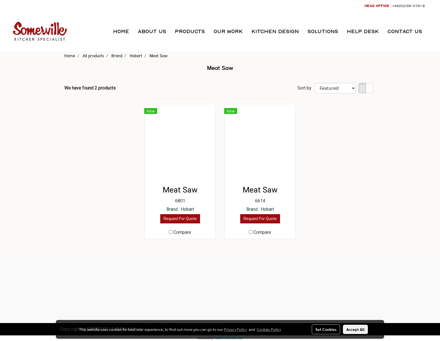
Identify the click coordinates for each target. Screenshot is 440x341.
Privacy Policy (235, 329)
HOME (121, 31)
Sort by (306, 88)
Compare (182, 232)
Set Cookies (325, 329)
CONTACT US (405, 31)
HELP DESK (363, 31)
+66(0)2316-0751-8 (408, 6)
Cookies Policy (269, 329)
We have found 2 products (90, 88)
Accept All (355, 329)
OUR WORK (228, 31)
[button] (431, 31)
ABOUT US (152, 31)
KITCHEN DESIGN (275, 31)
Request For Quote (180, 218)
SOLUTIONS (323, 31)
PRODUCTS (190, 31)
